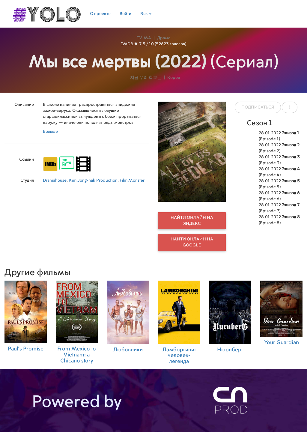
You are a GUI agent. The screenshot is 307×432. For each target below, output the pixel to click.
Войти (125, 14)
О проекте (100, 14)
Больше (50, 132)
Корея (173, 78)
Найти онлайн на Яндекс (192, 221)
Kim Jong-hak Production (93, 180)
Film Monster (132, 180)
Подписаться (257, 107)
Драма (163, 38)
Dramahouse (55, 180)
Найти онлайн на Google (192, 242)
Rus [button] (145, 14)
